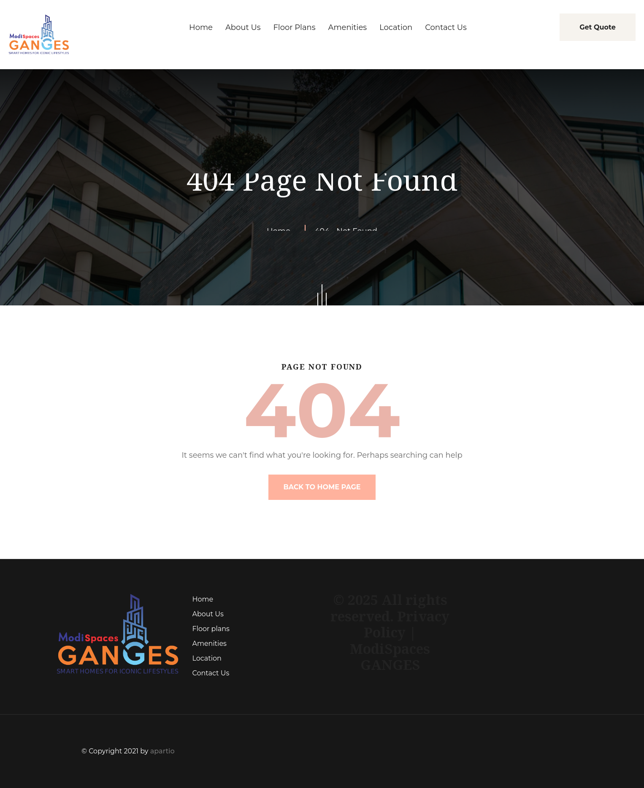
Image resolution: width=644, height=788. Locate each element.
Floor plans (211, 629)
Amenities (209, 644)
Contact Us (211, 673)
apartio (162, 751)
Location (207, 658)
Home (203, 599)
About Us (208, 614)
